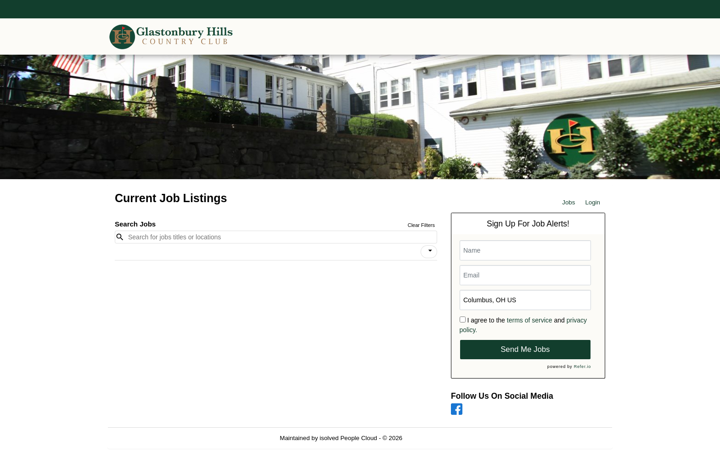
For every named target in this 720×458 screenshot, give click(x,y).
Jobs (568, 202)
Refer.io (582, 366)
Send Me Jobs (525, 349)
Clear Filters (421, 225)
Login (592, 202)
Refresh (429, 438)
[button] (429, 251)
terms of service (529, 320)
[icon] (430, 250)
